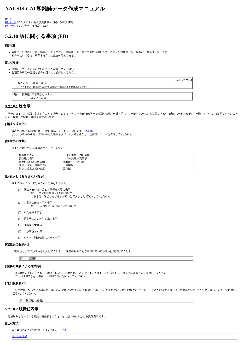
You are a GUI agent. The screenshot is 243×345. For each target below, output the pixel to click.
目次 (8, 19)
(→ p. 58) (87, 130)
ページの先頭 (19, 336)
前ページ (11, 22)
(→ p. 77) (61, 330)
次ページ (11, 25)
